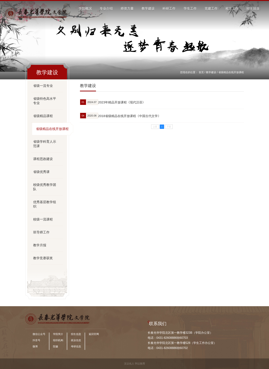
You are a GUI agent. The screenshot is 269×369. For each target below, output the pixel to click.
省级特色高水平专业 (44, 101)
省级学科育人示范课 (44, 144)
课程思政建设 (43, 159)
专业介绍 (106, 8)
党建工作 (211, 8)
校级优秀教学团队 (44, 187)
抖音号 (36, 340)
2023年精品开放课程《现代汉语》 (127, 102)
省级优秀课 (41, 172)
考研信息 (76, 346)
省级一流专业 (43, 86)
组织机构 (58, 340)
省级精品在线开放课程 (231, 72)
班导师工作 (41, 232)
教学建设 (148, 8)
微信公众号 (39, 334)
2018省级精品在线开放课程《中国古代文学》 (135, 115)
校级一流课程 (43, 219)
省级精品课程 (43, 116)
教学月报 (39, 245)
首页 (201, 72)
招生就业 (253, 8)
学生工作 (190, 8)
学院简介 (58, 334)
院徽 (55, 346)
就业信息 (76, 340)
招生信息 (76, 334)
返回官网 (94, 334)
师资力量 (127, 8)
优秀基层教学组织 (44, 204)
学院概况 (85, 8)
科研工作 (169, 8)
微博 (35, 346)
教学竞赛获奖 (43, 258)
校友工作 (232, 8)
